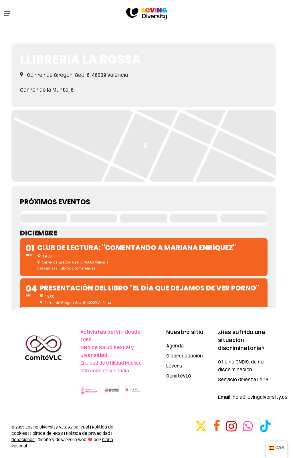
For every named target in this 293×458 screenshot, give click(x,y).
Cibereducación (184, 356)
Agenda (175, 346)
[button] (7, 14)
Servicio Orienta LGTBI (244, 380)
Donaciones (23, 440)
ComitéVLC (178, 376)
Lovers (174, 366)
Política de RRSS (46, 434)
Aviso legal (78, 427)
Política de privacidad (88, 434)
